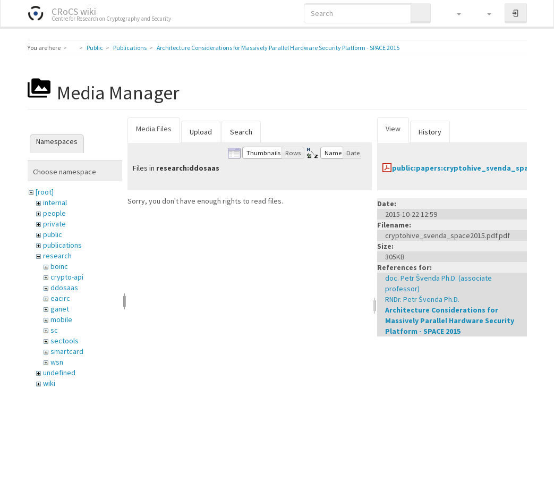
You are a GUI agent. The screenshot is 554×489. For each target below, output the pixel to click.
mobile (61, 319)
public (52, 234)
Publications (130, 48)
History (430, 132)
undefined (59, 372)
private (54, 224)
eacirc (60, 298)
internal (55, 202)
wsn (56, 362)
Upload (201, 132)
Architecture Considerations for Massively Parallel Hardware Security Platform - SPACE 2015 (278, 48)
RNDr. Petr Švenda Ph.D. (422, 299)
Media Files (154, 128)
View (393, 128)
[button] (454, 13)
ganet (59, 309)
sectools (64, 340)
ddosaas (64, 287)
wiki (49, 383)
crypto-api (66, 277)
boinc (59, 266)
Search (241, 132)
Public (95, 48)
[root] (45, 192)
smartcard (66, 351)
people (54, 213)
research (57, 255)
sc (54, 330)
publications (62, 245)
